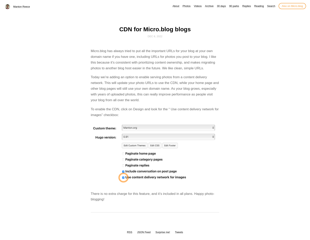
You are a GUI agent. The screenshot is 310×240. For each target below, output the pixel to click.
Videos (198, 6)
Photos (186, 6)
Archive (209, 6)
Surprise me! (162, 232)
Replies (246, 6)
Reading (259, 6)
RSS (129, 232)
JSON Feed (144, 232)
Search (271, 6)
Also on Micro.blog (292, 6)
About (176, 6)
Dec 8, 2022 (155, 36)
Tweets (179, 232)
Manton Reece (21, 6)
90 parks (234, 6)
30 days (221, 6)
